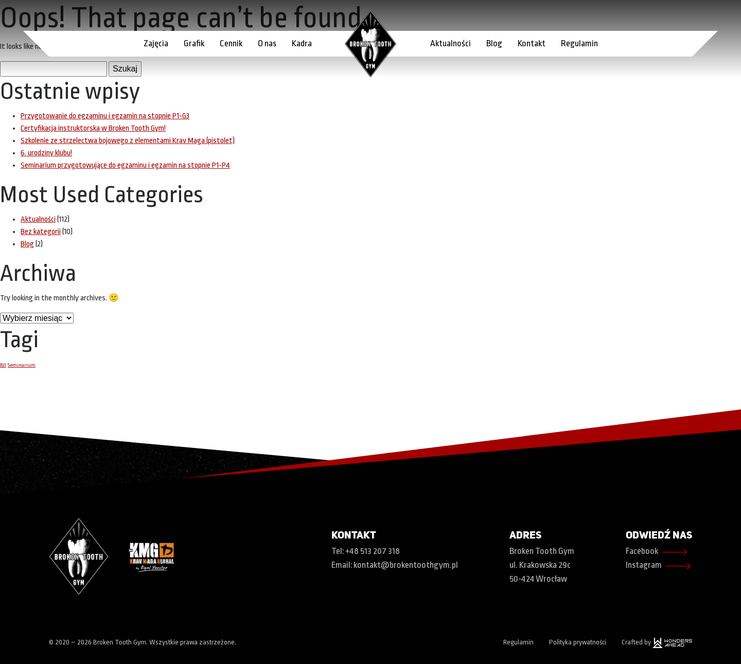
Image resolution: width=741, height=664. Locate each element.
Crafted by (657, 642)
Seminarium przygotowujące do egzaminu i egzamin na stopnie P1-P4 (125, 165)
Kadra (302, 43)
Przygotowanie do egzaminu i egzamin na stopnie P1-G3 (105, 116)
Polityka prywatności (577, 642)
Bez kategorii (41, 231)
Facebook (657, 552)
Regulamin (579, 43)
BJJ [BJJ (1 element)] (3, 365)
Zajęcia (156, 43)
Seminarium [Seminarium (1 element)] (22, 365)
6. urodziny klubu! (46, 153)
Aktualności (450, 43)
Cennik (231, 43)
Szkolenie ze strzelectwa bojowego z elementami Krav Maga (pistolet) (128, 140)
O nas (267, 43)
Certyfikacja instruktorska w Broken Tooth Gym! (93, 128)
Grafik (194, 43)
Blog (494, 43)
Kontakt (531, 43)
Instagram (659, 566)
